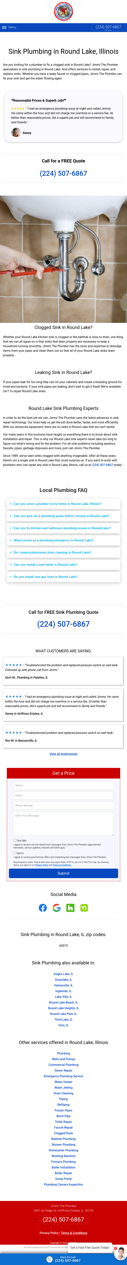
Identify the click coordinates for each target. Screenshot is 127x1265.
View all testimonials (63, 745)
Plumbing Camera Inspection (63, 1176)
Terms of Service (91, 1239)
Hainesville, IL (63, 976)
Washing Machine (63, 1147)
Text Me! (21, 831)
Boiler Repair (63, 1164)
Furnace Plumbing (63, 1153)
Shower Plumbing (63, 1136)
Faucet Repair (63, 1119)
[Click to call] (63, 1259)
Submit (63, 864)
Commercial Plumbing (64, 1056)
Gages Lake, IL (63, 965)
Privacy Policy (41, 856)
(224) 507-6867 (108, 27)
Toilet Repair (63, 1113)
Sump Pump (63, 1170)
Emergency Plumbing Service (63, 1067)
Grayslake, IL (63, 971)
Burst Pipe (63, 1107)
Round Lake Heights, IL (63, 999)
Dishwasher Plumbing (63, 1142)
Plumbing (63, 1045)
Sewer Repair (63, 1062)
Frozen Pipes (63, 1102)
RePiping (63, 1096)
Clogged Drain (63, 1124)
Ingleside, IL (63, 982)
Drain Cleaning (63, 1085)
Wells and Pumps (63, 1050)
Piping (63, 1090)
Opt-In (19, 844)
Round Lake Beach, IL (63, 994)
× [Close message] (110, 1244)
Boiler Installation (63, 1159)
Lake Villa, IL (63, 988)
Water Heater (63, 1073)
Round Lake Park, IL (63, 1005)
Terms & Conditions (62, 856)
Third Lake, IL (63, 1011)
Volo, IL (64, 1016)
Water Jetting (63, 1079)
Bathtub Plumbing (63, 1130)
